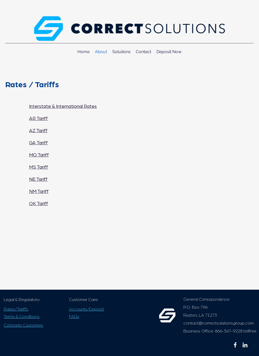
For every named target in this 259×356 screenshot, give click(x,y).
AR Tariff (38, 118)
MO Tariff (39, 155)
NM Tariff (39, 191)
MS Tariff (38, 167)
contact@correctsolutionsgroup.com (218, 323)
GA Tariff (38, 143)
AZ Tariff (38, 130)
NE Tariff (38, 179)
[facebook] (235, 344)
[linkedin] (245, 344)
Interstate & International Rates (63, 106)
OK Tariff (38, 203)
